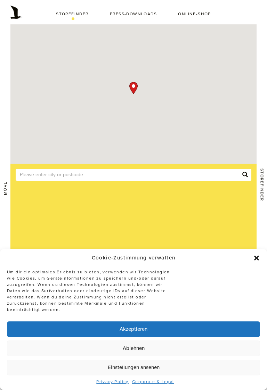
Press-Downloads (133, 13)
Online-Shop (194, 13)
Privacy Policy (112, 381)
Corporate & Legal (153, 381)
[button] (256, 258)
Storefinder (72, 13)
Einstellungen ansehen (134, 367)
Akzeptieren (133, 329)
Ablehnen (134, 348)
